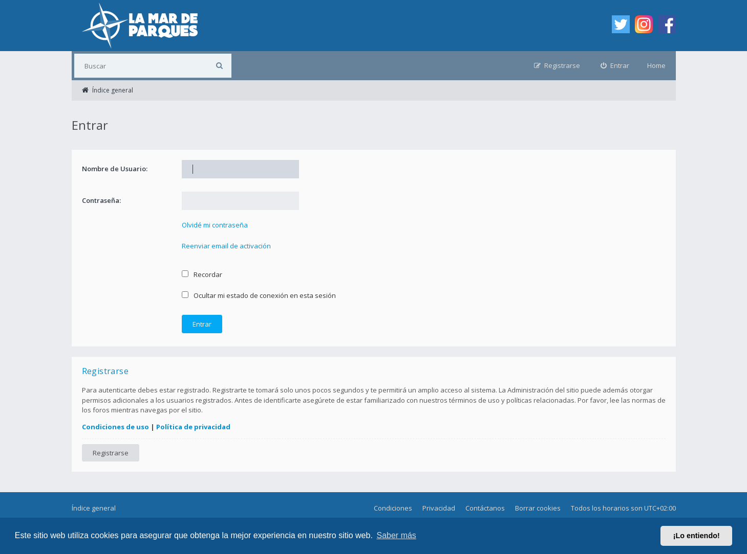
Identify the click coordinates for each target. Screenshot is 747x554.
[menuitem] (614, 66)
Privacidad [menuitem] (438, 508)
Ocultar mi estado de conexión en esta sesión (259, 295)
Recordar (202, 274)
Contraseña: (101, 200)
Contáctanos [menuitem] (485, 508)
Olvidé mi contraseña (215, 224)
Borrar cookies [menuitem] (538, 508)
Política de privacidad (193, 426)
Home (656, 65)
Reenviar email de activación (226, 245)
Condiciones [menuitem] (393, 508)
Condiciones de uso (115, 426)
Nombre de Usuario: (114, 168)
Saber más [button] (396, 535)
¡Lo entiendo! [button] (696, 536)
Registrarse (111, 452)
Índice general (94, 508)
